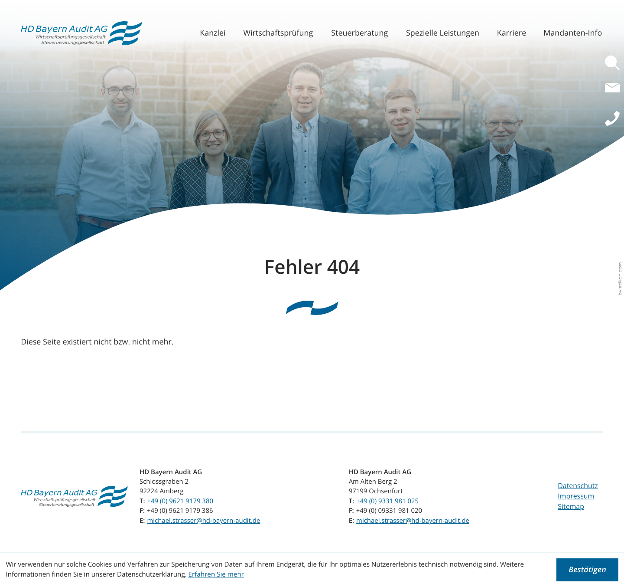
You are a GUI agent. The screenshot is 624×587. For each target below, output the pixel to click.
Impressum (576, 496)
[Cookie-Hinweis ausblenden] (587, 569)
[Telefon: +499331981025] (387, 501)
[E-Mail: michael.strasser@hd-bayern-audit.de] (614, 92)
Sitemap (571, 506)
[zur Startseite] (81, 33)
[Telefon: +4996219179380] (180, 501)
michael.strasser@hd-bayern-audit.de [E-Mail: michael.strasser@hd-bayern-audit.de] (203, 520)
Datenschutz (578, 485)
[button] (614, 63)
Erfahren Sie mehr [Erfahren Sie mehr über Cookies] (216, 574)
